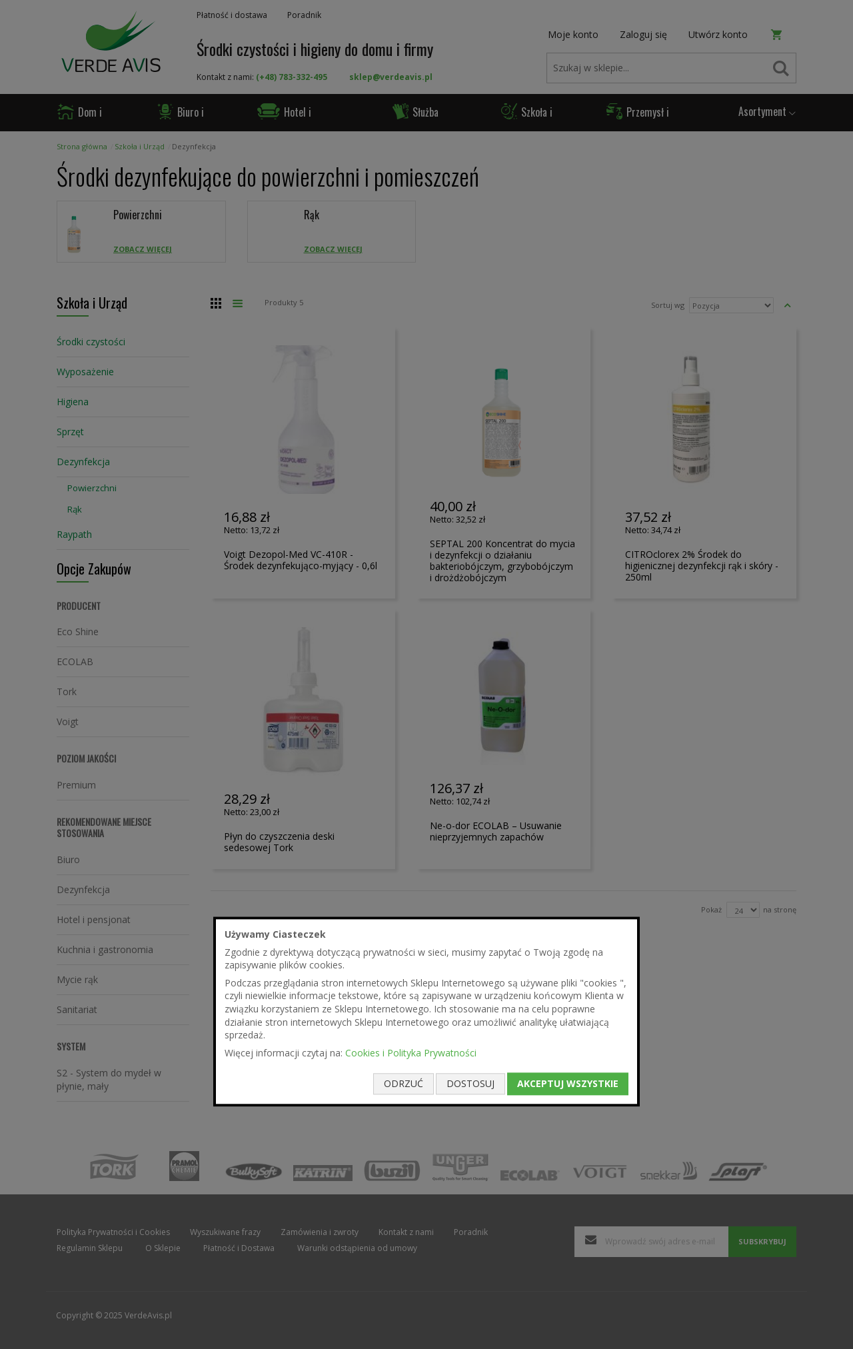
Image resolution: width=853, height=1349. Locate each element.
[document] (426, 1011)
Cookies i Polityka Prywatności (410, 1052)
